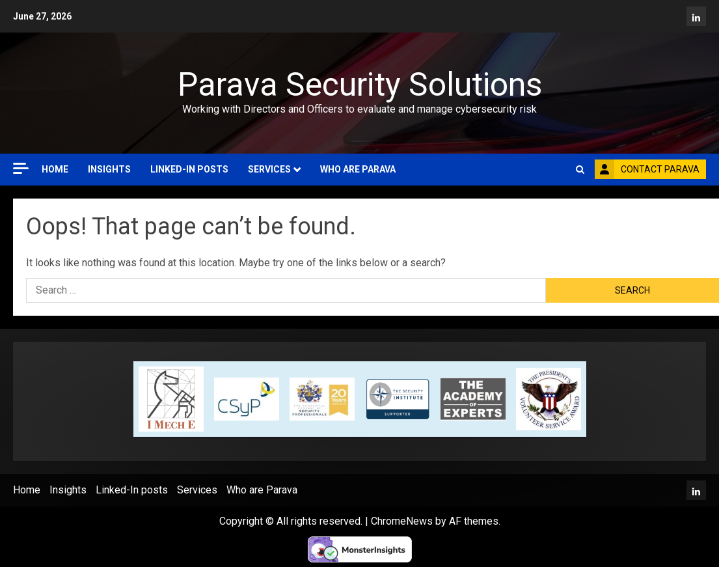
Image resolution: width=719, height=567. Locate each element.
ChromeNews (402, 521)
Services (269, 169)
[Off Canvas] (21, 168)
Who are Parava (358, 169)
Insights (109, 169)
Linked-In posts (189, 169)
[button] (580, 169)
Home (55, 169)
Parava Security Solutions (360, 85)
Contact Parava (647, 169)
